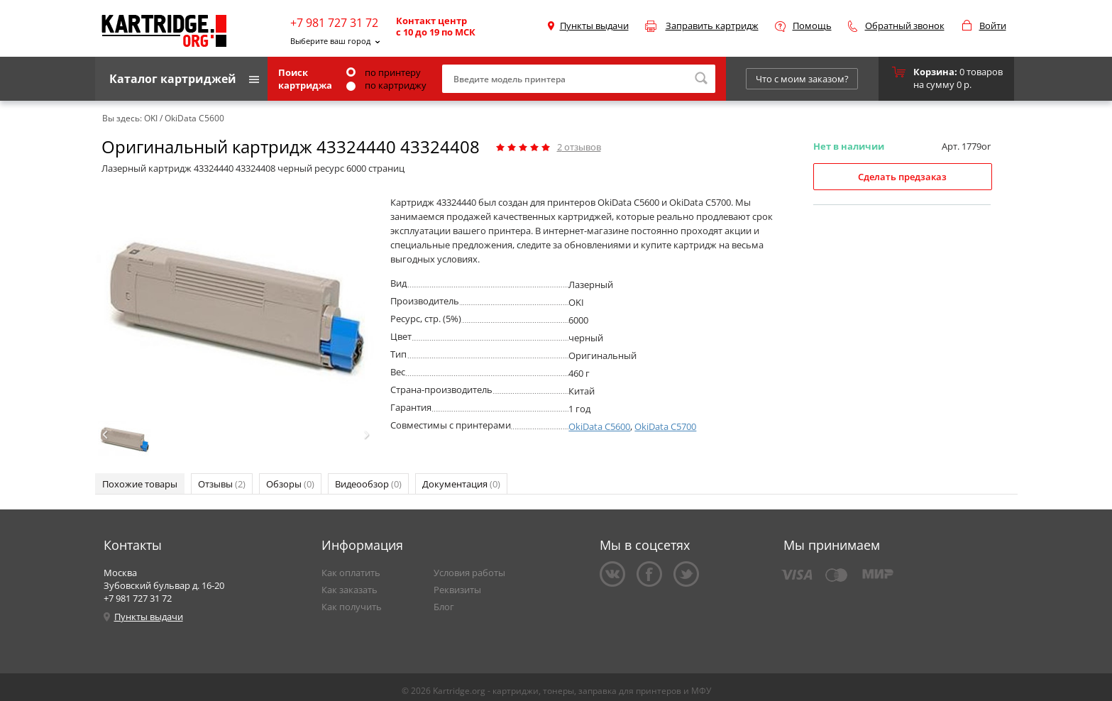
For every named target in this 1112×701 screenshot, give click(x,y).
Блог (444, 606)
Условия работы (469, 572)
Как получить (351, 606)
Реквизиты (457, 589)
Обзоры (290, 484)
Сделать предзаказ (902, 176)
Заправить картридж (712, 25)
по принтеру (383, 72)
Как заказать (349, 589)
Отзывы (222, 484)
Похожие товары (139, 484)
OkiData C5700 (665, 426)
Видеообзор (368, 484)
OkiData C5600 (599, 426)
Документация (461, 484)
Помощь (812, 25)
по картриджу (386, 85)
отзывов (579, 146)
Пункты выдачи (594, 25)
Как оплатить (350, 572)
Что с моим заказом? (802, 78)
